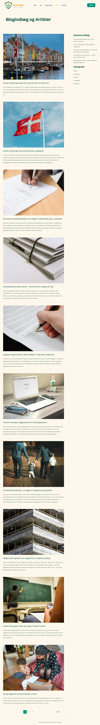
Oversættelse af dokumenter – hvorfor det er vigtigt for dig (28, 287)
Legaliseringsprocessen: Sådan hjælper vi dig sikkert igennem (29, 354)
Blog (56, 5)
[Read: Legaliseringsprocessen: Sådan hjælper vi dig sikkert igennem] (33, 328)
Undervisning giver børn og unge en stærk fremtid (24, 626)
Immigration (76, 74)
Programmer (48, 5)
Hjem (35, 5)
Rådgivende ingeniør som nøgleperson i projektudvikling (27, 558)
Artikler (75, 71)
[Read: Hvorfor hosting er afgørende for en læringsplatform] (33, 396)
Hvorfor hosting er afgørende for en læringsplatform (25, 422)
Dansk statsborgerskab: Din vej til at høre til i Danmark (26, 83)
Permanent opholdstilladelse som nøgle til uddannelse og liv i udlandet (33, 219)
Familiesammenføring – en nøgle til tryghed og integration (28, 490)
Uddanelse (76, 83)
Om (41, 5)
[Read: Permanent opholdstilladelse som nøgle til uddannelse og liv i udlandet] (33, 192)
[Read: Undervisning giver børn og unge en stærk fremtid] (33, 599)
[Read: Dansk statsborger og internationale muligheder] (33, 124)
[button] (91, 5)
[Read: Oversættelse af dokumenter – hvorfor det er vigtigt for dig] (33, 260)
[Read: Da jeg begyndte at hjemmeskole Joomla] (33, 667)
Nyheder (75, 77)
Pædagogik (76, 80)
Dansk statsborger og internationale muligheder (24, 151)
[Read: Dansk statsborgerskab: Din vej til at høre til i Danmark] (33, 56)
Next (59, 712)
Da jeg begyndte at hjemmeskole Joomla (20, 694)
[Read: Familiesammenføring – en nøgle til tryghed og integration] (33, 464)
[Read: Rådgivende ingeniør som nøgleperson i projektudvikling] (33, 532)
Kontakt (63, 5)
